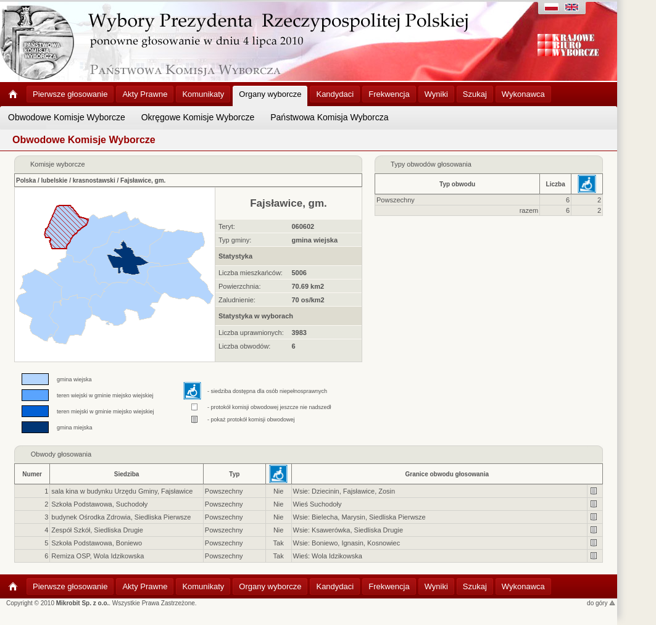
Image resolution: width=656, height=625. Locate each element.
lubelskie (54, 180)
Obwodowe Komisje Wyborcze (66, 117)
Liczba (555, 184)
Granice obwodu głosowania (447, 474)
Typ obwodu (457, 184)
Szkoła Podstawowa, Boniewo (96, 543)
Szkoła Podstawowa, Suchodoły (99, 504)
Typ (234, 474)
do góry (601, 603)
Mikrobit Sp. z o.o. (82, 603)
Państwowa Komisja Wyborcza (329, 117)
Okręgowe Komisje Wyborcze (198, 117)
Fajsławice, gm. (142, 180)
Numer (32, 474)
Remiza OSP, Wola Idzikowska (97, 556)
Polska (26, 180)
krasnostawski (94, 180)
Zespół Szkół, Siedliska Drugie (97, 530)
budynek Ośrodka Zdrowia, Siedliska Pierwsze (121, 517)
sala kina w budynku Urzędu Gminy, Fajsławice (122, 491)
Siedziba (126, 474)
